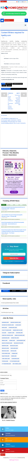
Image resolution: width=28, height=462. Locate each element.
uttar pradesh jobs (14, 361)
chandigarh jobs (13, 327)
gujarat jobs (11, 332)
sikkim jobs (13, 356)
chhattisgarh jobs (6, 330)
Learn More (14, 192)
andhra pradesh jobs (16, 322)
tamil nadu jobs (6, 358)
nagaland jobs (14, 348)
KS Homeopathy (13, 457)
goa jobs (4, 332)
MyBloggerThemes (14, 459)
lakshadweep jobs (21, 340)
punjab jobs (14, 353)
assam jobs (18, 324)
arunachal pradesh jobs (8, 324)
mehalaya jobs (5, 348)
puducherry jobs (6, 353)
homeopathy (9, 83)
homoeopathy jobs (18, 83)
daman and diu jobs (17, 330)
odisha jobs (13, 350)
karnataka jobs (15, 337)
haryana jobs (19, 332)
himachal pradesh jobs (7, 335)
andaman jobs (5, 322)
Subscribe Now (14, 258)
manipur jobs (5, 345)
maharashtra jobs (18, 343)
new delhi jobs (5, 350)
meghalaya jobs (14, 345)
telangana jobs (15, 358)
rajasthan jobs (5, 356)
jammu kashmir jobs (19, 335)
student (9, 85)
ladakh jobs (12, 340)
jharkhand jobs (5, 337)
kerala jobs (4, 340)
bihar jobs (4, 327)
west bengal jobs (17, 363)
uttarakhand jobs (6, 363)
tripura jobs (5, 361)
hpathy (3, 85)
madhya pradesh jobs (7, 343)
